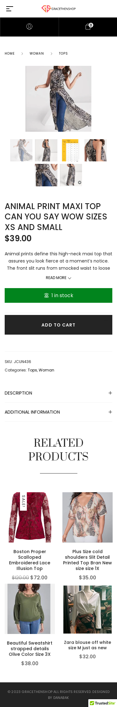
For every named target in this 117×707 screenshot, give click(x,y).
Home (10, 53)
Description (18, 393)
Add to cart (58, 325)
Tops (63, 53)
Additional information (32, 412)
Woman (37, 53)
